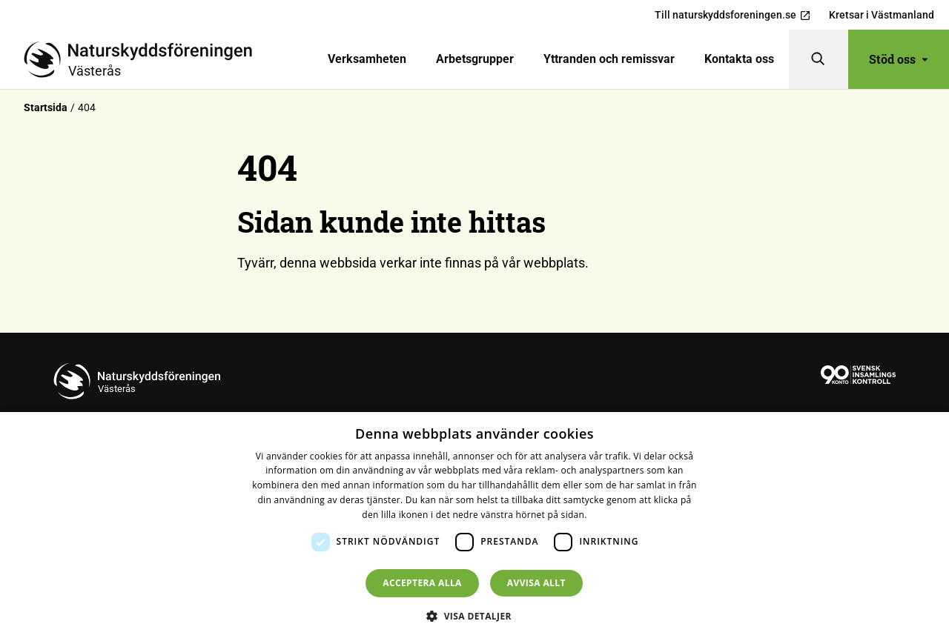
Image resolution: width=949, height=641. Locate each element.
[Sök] (818, 59)
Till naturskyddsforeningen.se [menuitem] (733, 15)
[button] (474, 615)
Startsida (45, 107)
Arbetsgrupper (475, 59)
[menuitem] (367, 59)
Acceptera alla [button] (422, 583)
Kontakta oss (739, 59)
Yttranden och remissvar (609, 59)
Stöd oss (898, 59)
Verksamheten (367, 59)
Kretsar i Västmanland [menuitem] (881, 15)
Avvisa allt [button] (536, 583)
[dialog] (474, 526)
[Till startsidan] (144, 59)
